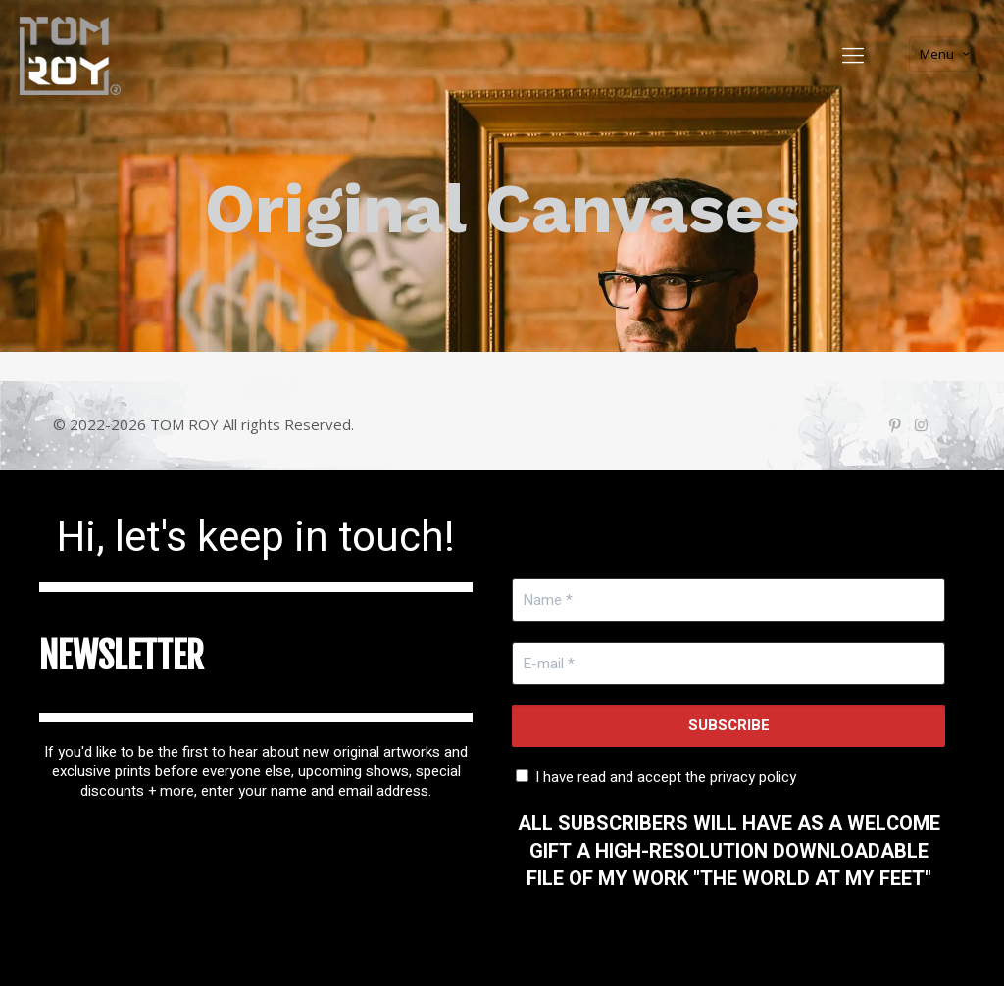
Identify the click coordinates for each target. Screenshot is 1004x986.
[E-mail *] (728, 664)
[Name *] (728, 600)
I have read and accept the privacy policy (656, 776)
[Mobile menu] (853, 54)
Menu (946, 54)
